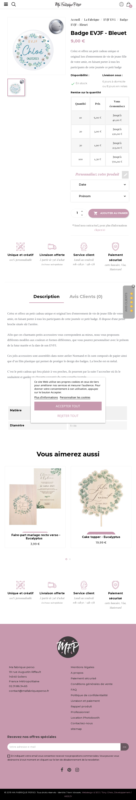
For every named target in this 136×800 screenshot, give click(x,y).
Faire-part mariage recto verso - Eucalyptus (35, 536)
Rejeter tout (67, 416)
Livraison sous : (112, 75)
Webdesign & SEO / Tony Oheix (97, 792)
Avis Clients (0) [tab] (86, 296)
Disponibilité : (80, 75)
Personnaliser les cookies (75, 397)
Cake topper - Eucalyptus (101, 537)
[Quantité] (77, 213)
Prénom (100, 196)
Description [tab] (46, 296)
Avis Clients (126, 302)
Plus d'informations (46, 397)
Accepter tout (68, 406)
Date (100, 184)
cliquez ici (99, 230)
